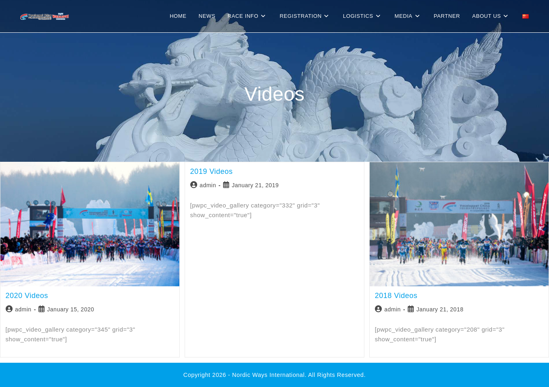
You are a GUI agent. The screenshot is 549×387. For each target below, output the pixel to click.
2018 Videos (396, 296)
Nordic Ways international (268, 375)
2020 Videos (27, 296)
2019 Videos (211, 171)
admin (23, 309)
